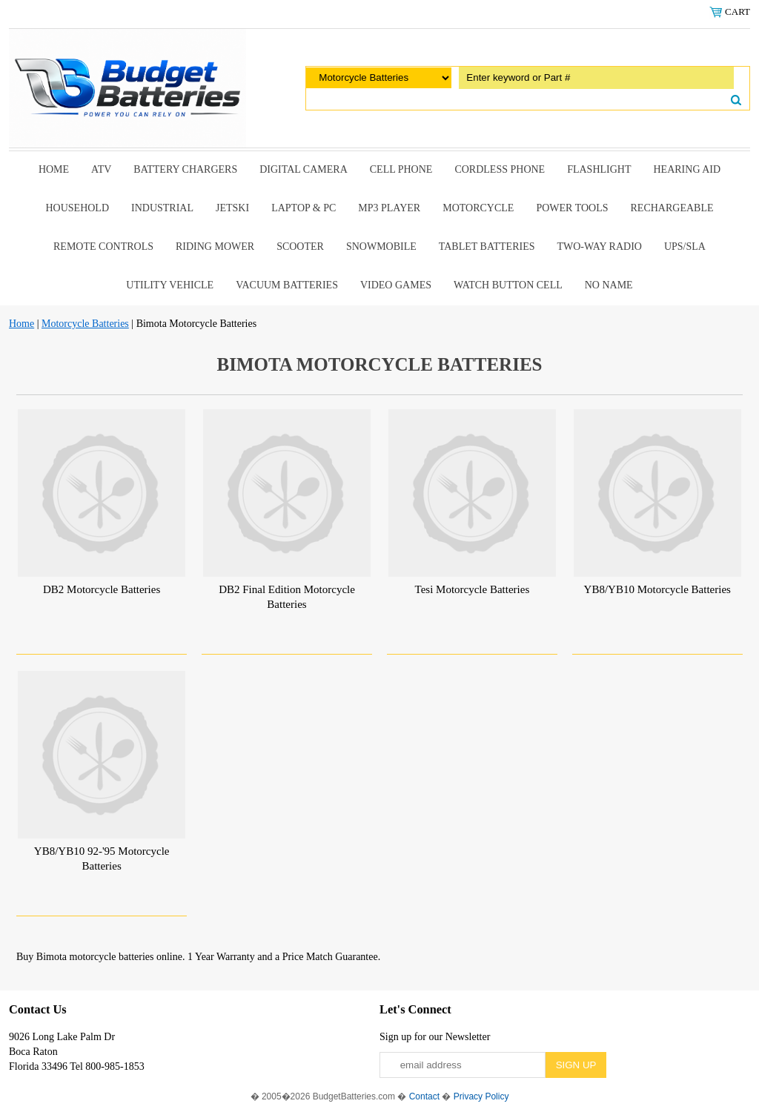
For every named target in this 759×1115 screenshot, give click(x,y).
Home (54, 169)
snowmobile (381, 246)
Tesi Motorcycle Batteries (472, 589)
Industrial (162, 208)
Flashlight (599, 169)
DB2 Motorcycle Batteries (101, 589)
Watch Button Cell (508, 285)
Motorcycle (478, 208)
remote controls (103, 246)
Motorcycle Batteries (85, 323)
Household (77, 208)
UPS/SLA (685, 246)
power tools (572, 208)
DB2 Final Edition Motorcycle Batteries (287, 596)
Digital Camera (303, 169)
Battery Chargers (185, 169)
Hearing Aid (687, 169)
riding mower (215, 246)
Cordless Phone (499, 169)
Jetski (232, 208)
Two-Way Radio (599, 246)
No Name (609, 285)
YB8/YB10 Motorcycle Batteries (657, 589)
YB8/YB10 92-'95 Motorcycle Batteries (102, 858)
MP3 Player (389, 208)
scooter (300, 246)
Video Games (395, 285)
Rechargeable (672, 208)
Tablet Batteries (487, 246)
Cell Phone (401, 169)
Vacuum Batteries (287, 285)
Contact (424, 1096)
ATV (101, 169)
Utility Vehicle (169, 285)
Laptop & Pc (303, 208)
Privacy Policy (481, 1096)
